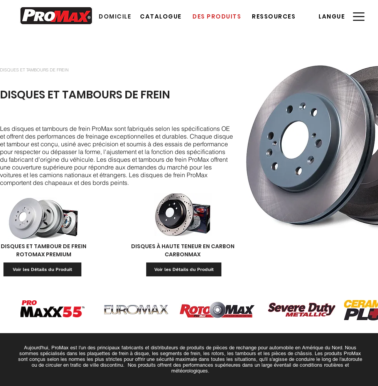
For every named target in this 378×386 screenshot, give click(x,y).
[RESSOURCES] (274, 16)
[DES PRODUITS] (217, 16)
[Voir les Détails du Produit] (42, 269)
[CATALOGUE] (162, 16)
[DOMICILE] (116, 16)
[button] (332, 16)
